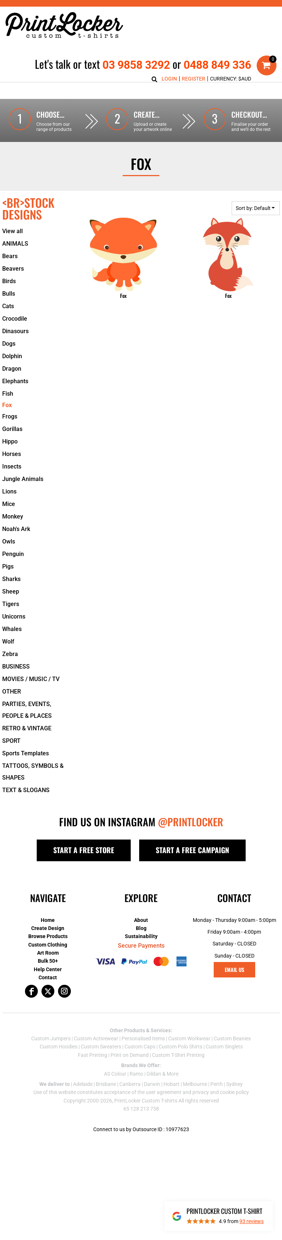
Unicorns (13, 633)
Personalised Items (143, 1055)
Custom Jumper (49, 1055)
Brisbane (106, 1101)
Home (48, 937)
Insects (11, 483)
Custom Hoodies (58, 1063)
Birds (9, 297)
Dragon (11, 385)
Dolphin (12, 372)
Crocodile (14, 335)
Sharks (11, 595)
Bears (10, 272)
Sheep (10, 608)
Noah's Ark (16, 545)
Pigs (8, 583)
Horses (11, 470)
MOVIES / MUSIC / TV (30, 695)
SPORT (11, 757)
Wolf (8, 658)
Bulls (8, 310)
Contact (48, 994)
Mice (8, 520)
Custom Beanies (232, 1055)
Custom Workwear (189, 1055)
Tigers (10, 620)
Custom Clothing (47, 961)
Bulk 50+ (48, 977)
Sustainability (141, 953)
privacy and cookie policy (220, 1109)
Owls (8, 558)
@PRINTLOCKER (190, 838)
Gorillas (12, 445)
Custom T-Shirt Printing (178, 1072)
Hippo (10, 458)
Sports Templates (25, 769)
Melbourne (195, 1101)
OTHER (11, 708)
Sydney (234, 1101)
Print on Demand (130, 1072)
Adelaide (83, 1101)
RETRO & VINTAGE (26, 744)
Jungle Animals (22, 495)
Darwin (152, 1101)
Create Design (47, 945)
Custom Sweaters (101, 1063)
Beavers (13, 285)
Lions (9, 508)
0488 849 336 (217, 64)
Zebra (10, 670)
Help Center (48, 986)
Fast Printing (92, 1072)
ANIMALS (15, 260)
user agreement (163, 1109)
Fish (7, 410)
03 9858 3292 (136, 64)
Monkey (12, 533)
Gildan (154, 1090)
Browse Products (48, 953)
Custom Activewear (96, 1055)
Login (169, 79)
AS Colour (115, 1090)
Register (193, 79)
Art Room (48, 969)
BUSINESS (16, 683)
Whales (12, 645)
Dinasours (15, 347)
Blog (141, 945)
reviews (251, 1221)
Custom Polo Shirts (180, 1063)
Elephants (15, 397)
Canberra (130, 1101)
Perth (216, 1101)
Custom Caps (139, 1063)
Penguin (13, 570)
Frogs (9, 433)
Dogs (8, 360)
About (141, 937)
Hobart (171, 1101)
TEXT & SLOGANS (26, 806)
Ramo (136, 1090)
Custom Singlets (224, 1063)
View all (12, 247)
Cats (8, 322)
